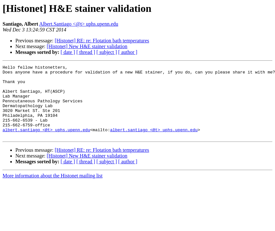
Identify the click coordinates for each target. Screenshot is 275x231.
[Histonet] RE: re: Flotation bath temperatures (102, 40)
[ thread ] (85, 52)
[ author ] (128, 52)
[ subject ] (106, 52)
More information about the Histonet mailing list (53, 190)
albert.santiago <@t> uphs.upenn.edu (46, 143)
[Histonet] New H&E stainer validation (87, 46)
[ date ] (68, 52)
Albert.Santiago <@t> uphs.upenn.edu (78, 24)
